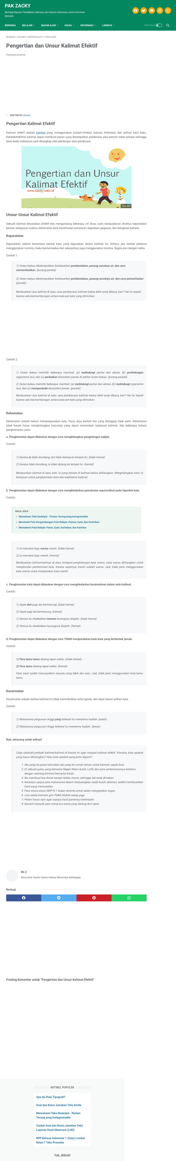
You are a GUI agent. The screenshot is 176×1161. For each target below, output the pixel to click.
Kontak (105, 1152)
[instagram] (158, 8)
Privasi (94, 1152)
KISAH (69, 21)
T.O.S (84, 1152)
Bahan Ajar (50, 21)
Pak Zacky (19, 3)
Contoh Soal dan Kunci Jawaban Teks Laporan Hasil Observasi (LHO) (148, 88)
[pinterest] (74, 969)
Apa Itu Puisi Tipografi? (144, 46)
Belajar (29, 21)
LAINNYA (108, 21)
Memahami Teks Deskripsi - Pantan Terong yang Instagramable (53, 553)
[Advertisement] (60, 83)
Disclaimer (72, 1152)
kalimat (39, 130)
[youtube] (150, 8)
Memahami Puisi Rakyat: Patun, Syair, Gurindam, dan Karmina (52, 564)
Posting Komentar (16, 52)
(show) (27, 113)
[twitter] (142, 8)
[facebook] (134, 8)
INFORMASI (88, 21)
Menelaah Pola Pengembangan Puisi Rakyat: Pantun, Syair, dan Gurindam (59, 558)
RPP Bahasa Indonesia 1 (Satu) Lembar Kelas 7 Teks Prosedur (147, 105)
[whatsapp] (166, 8)
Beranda (11, 21)
